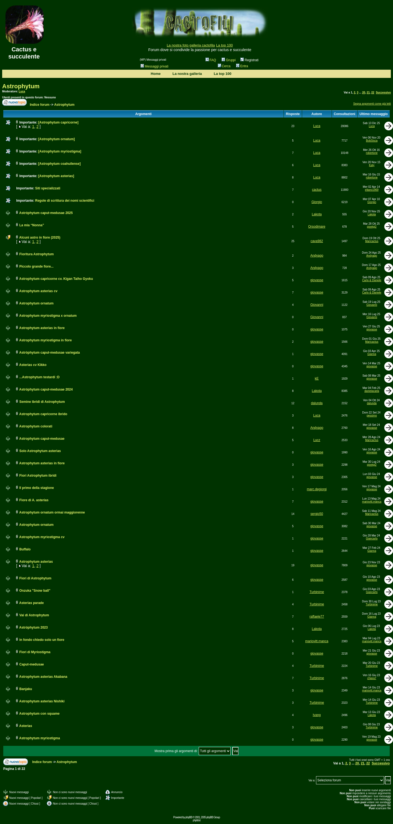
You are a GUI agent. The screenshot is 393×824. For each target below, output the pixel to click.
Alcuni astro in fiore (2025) (39, 237)
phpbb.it (196, 820)
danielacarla (371, 390)
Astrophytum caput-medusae (41, 439)
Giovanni (316, 305)
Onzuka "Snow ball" (34, 591)
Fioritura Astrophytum (36, 254)
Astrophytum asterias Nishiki (41, 701)
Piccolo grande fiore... (36, 266)
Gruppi (229, 60)
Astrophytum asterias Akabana (43, 677)
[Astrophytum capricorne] (58, 122)
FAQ (211, 60)
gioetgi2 (372, 226)
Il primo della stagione (36, 488)
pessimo (372, 415)
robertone (372, 152)
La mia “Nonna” (31, 225)
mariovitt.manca (372, 501)
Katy (371, 165)
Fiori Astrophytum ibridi (37, 475)
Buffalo (25, 549)
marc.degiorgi (317, 489)
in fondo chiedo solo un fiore (41, 640)
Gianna (371, 354)
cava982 (317, 241)
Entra (242, 66)
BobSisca (371, 140)
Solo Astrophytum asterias (40, 451)
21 (368, 92)
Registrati (249, 60)
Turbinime (316, 592)
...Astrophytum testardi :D (39, 377)
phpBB (188, 817)
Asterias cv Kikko (32, 365)
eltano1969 (372, 189)
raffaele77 (316, 616)
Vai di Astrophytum (34, 615)
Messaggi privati (154, 66)
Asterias (25, 726)
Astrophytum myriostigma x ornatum (48, 316)
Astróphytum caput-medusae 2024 (46, 389)
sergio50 (317, 514)
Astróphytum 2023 (33, 627)
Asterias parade (31, 603)
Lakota (317, 214)
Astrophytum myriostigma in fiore (45, 340)
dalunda (317, 403)
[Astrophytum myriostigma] (59, 151)
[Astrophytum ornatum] (56, 139)
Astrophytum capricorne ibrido (43, 414)
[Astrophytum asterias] (56, 176)
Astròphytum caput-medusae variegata (49, 352)
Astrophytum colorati (35, 426)
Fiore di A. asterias (34, 500)
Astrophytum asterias (36, 562)
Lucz (316, 440)
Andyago (316, 255)
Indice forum (39, 105)
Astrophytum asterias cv (38, 291)
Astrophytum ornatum (36, 303)
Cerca (224, 66)
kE (317, 378)
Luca (22, 91)
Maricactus (371, 241)
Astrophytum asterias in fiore (42, 328)
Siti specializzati (47, 188)
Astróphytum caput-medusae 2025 (46, 213)
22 (372, 92)
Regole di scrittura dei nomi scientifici (64, 201)
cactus (316, 190)
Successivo (383, 92)
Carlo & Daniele (371, 280)
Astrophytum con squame (39, 713)
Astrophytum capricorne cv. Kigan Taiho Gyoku (56, 279)
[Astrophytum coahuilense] (59, 164)
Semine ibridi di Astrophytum (42, 402)
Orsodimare (316, 226)
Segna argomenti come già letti (372, 103)
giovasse (316, 280)
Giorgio (316, 202)
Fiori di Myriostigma (34, 652)
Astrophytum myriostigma (39, 738)
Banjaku (25, 689)
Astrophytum (21, 86)
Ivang (317, 715)
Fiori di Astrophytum (35, 578)
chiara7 (371, 678)
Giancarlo (372, 538)
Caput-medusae (31, 664)
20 (363, 92)
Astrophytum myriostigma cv (41, 537)
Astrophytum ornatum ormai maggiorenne (52, 512)
